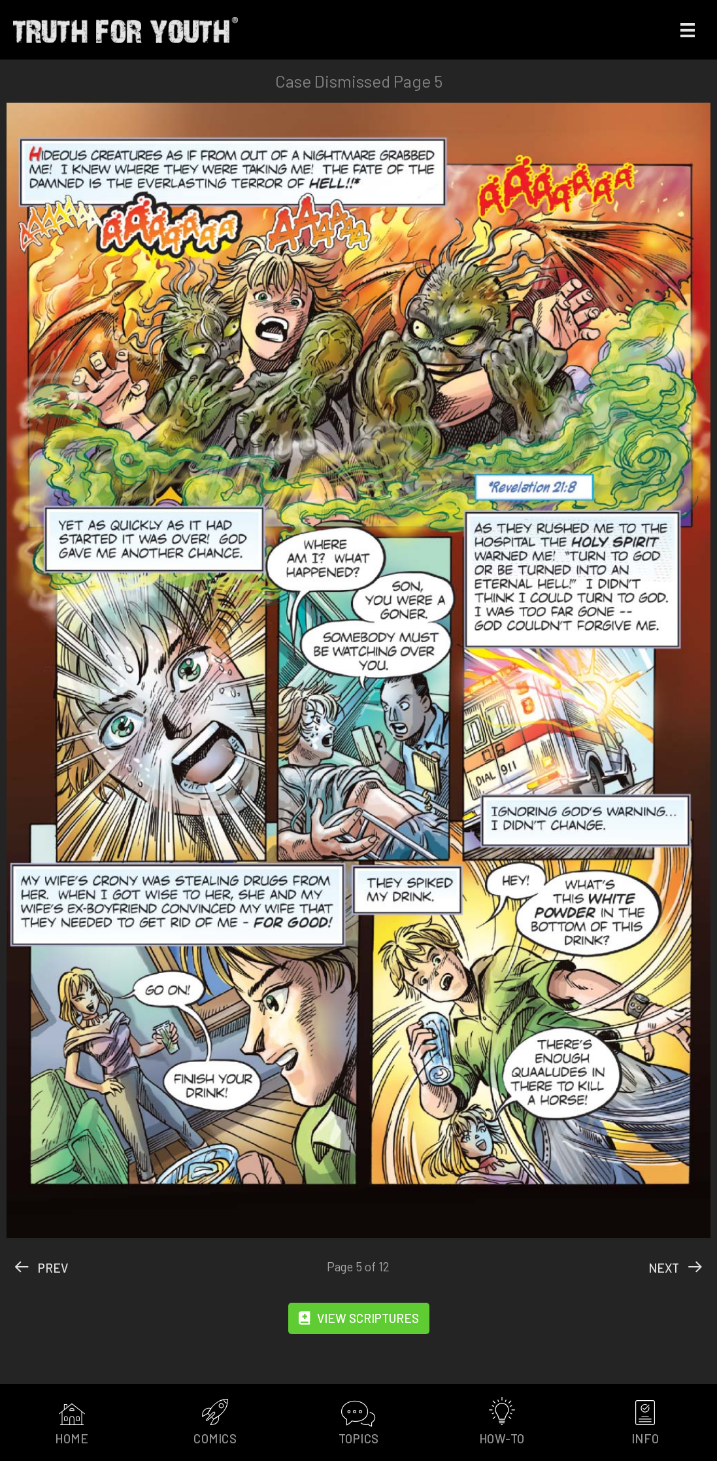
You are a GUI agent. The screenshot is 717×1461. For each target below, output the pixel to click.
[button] (358, 1318)
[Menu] (687, 29)
